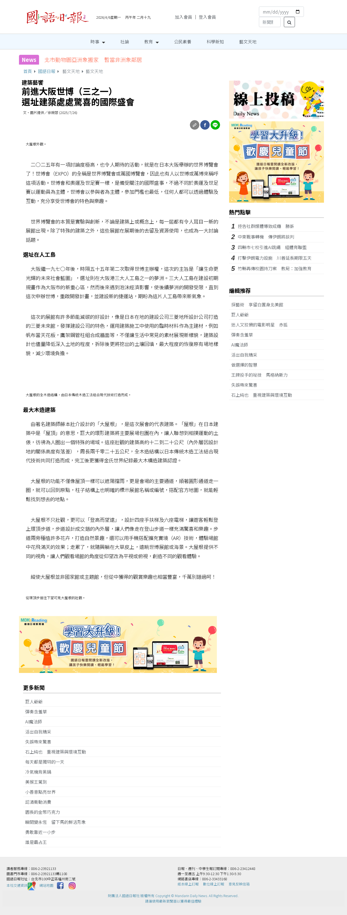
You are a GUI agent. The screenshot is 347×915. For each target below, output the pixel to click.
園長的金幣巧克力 (44, 812)
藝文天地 (247, 41)
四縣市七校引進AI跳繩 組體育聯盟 (272, 247)
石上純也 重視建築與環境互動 (57, 751)
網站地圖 (46, 885)
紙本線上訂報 (188, 884)
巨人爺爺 (36, 701)
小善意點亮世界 (42, 792)
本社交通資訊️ (21, 885)
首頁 (27, 71)
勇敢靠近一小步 (42, 832)
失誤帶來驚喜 (40, 741)
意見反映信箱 (239, 884)
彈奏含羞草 (38, 711)
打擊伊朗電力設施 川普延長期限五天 (274, 258)
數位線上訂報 (213, 884)
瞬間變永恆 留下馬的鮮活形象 (57, 822)
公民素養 (182, 41)
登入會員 (207, 17)
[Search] (270, 22)
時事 (95, 41)
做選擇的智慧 (246, 364)
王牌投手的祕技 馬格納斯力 (261, 374)
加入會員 (183, 17)
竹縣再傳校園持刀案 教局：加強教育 (274, 268)
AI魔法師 (35, 721)
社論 (124, 41)
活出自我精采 (40, 731)
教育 (148, 41)
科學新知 (215, 41)
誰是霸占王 (38, 842)
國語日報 (46, 71)
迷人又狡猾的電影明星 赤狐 (261, 324)
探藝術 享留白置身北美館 (259, 304)
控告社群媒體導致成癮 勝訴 (266, 226)
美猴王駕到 (38, 782)
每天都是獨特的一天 (47, 761)
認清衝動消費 (40, 802)
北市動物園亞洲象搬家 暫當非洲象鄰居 (93, 59)
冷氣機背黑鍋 (40, 771)
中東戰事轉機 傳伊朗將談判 (266, 236)
